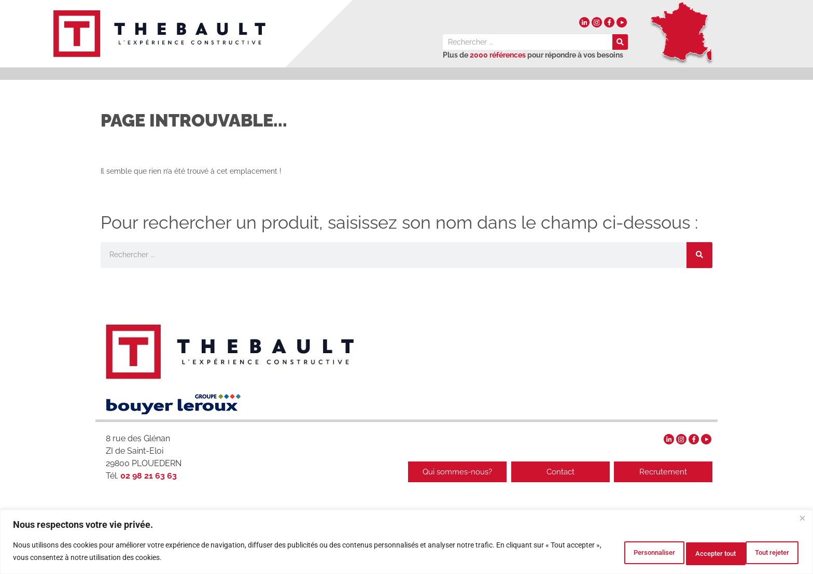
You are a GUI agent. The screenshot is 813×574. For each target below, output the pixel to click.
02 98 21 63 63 (147, 476)
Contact (554, 472)
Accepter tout (762, 553)
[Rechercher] (620, 42)
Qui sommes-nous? (445, 472)
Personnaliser (610, 553)
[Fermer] (802, 521)
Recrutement (663, 472)
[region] (406, 543)
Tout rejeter (686, 553)
